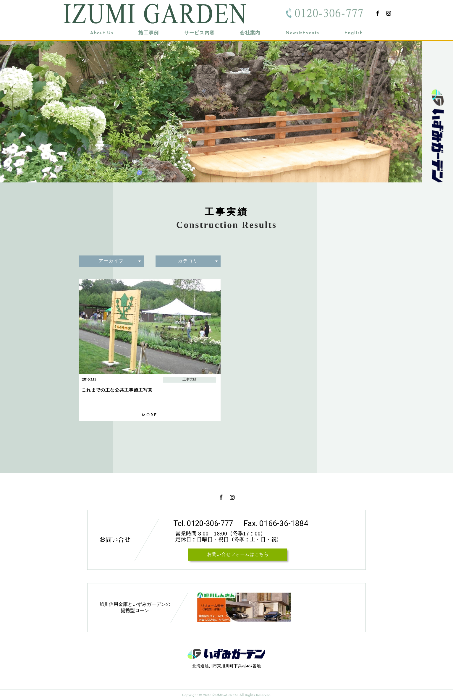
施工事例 (148, 33)
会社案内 (250, 33)
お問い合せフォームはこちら (237, 554)
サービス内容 (199, 33)
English (353, 33)
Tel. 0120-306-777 (204, 523)
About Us (102, 33)
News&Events (302, 33)
